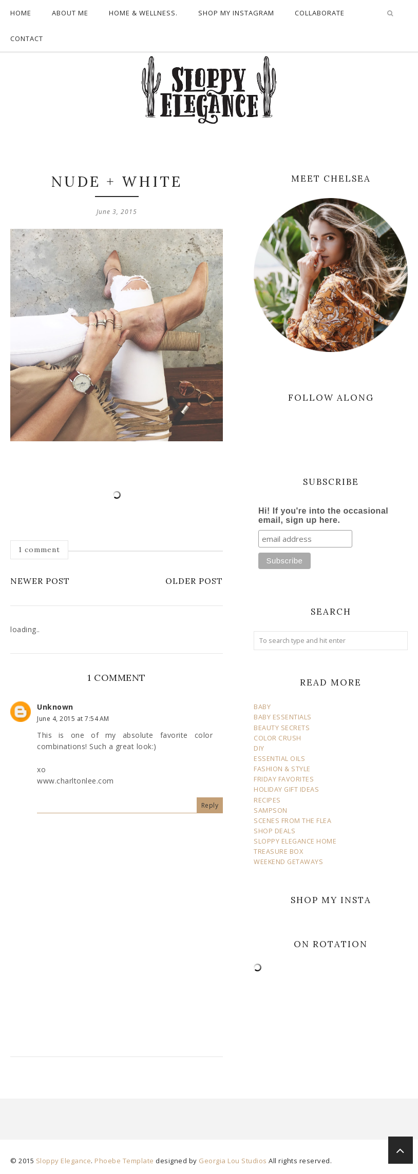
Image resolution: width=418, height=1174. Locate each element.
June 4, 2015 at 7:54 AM (73, 718)
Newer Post (40, 581)
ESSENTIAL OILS (279, 758)
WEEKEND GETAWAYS (288, 861)
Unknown (55, 707)
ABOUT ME (70, 12)
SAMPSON (271, 810)
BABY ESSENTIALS (283, 717)
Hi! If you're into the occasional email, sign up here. (323, 515)
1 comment (39, 549)
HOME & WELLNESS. (143, 12)
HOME (20, 12)
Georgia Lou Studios (233, 1160)
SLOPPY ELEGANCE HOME (295, 841)
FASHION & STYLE (282, 769)
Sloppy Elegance (63, 1160)
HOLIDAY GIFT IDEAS (286, 789)
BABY (262, 706)
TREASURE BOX (278, 851)
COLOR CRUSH (277, 738)
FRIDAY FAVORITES (284, 779)
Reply (210, 805)
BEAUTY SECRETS (282, 727)
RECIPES (267, 800)
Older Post (194, 581)
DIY (259, 748)
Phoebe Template (124, 1160)
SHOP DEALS (274, 831)
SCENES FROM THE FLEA (292, 820)
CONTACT (26, 38)
